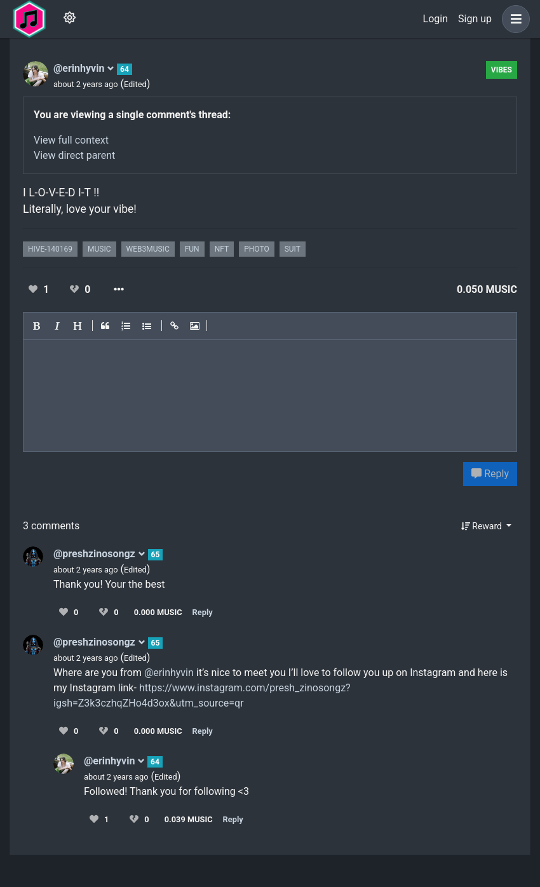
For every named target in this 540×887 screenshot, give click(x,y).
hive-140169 (50, 249)
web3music (148, 249)
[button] (513, 19)
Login (435, 19)
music (99, 249)
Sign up (475, 19)
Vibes (501, 69)
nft (222, 249)
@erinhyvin (83, 68)
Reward (482, 526)
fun (192, 249)
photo (256, 249)
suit (292, 249)
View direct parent (74, 155)
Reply (490, 474)
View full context (71, 140)
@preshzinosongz (99, 554)
